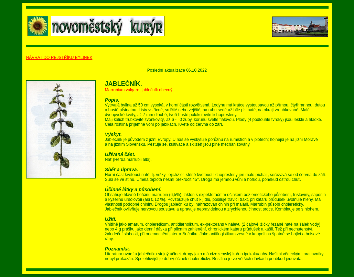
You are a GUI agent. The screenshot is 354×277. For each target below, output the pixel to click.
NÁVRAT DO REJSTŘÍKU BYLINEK (59, 57)
